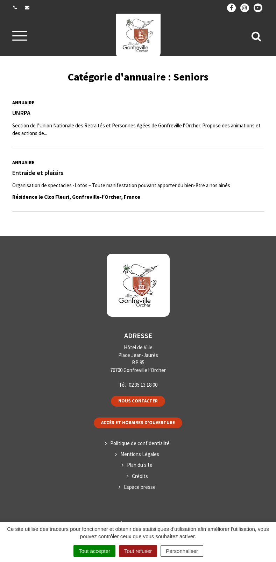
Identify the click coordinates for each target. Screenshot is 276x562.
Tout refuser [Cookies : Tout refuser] (138, 551)
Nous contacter (138, 401)
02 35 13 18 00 (143, 384)
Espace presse (140, 487)
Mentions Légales (139, 454)
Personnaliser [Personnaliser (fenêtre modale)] (182, 551)
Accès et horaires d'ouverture (138, 423)
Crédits (140, 476)
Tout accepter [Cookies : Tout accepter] (94, 551)
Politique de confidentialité (140, 443)
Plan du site (140, 465)
